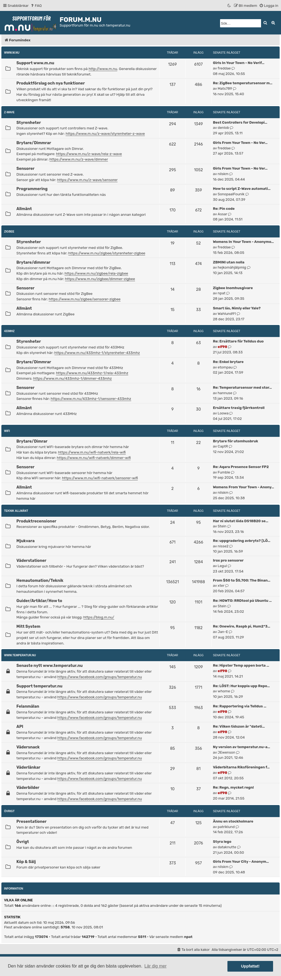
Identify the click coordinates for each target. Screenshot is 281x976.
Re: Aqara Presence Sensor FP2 (241, 467)
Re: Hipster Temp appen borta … (241, 665)
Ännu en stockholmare (233, 821)
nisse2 (223, 546)
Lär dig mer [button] (155, 966)
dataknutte (227, 847)
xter (221, 585)
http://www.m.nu (103, 69)
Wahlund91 (227, 314)
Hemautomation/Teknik (39, 580)
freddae (224, 68)
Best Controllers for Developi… (240, 122)
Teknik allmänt (16, 510)
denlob (223, 128)
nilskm (223, 174)
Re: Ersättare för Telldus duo (238, 341)
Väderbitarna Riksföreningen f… (241, 767)
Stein (222, 526)
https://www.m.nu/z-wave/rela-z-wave (89, 154)
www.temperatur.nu (20, 655)
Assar (222, 214)
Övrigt (9, 811)
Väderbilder (27, 787)
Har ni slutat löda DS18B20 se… (240, 521)
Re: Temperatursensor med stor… (242, 387)
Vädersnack (28, 747)
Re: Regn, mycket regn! (233, 787)
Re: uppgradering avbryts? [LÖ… (241, 541)
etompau (225, 367)
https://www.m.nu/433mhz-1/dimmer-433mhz (72, 378)
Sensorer (25, 168)
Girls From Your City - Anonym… (241, 861)
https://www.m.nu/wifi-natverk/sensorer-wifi (100, 478)
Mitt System (28, 626)
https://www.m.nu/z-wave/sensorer (87, 180)
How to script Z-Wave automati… (242, 189)
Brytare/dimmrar (33, 262)
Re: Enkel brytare (228, 362)
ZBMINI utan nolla (228, 262)
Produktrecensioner (36, 521)
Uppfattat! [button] (250, 966)
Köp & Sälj (26, 861)
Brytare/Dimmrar (33, 142)
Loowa (223, 413)
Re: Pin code (224, 209)
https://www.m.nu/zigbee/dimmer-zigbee (100, 279)
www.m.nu (11, 52)
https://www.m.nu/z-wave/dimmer (78, 159)
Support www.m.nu (35, 62)
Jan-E (223, 632)
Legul (222, 566)
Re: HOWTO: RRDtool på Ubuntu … (242, 601)
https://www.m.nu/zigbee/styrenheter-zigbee (106, 253)
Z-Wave (9, 112)
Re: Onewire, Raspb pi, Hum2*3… (241, 626)
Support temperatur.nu (39, 686)
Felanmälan (27, 706)
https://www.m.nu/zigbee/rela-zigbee (96, 273)
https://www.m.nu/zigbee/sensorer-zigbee (85, 299)
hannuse (225, 393)
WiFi (7, 430)
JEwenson (226, 752)
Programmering (32, 188)
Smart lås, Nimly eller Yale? (236, 308)
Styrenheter (28, 122)
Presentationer (31, 821)
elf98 (222, 347)
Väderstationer (31, 560)
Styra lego (222, 842)
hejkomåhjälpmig (232, 267)
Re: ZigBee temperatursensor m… (242, 83)
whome (224, 691)
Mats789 (225, 88)
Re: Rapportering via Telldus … (239, 706)
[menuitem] (36, 6)
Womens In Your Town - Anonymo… (243, 242)
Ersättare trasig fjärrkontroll (239, 408)
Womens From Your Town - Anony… (243, 487)
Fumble (224, 472)
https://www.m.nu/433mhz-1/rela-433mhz (92, 373)
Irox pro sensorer (228, 560)
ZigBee (9, 231)
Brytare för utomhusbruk (235, 441)
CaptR (223, 446)
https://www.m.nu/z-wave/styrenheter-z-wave (105, 134)
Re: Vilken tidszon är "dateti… (239, 726)
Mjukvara (25, 540)
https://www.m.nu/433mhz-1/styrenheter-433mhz (97, 353)
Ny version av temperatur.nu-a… (241, 747)
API (19, 726)
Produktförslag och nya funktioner (50, 83)
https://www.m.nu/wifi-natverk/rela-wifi (92, 452)
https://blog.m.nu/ (98, 617)
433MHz (9, 331)
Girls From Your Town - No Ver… (240, 143)
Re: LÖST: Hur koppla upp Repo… (241, 686)
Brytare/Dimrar (32, 441)
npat (221, 293)
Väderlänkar (28, 767)
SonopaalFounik (231, 194)
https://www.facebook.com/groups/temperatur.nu (99, 677)
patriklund (226, 827)
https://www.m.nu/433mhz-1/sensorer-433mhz (91, 399)
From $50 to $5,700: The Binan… (241, 580)
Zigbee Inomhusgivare (233, 288)
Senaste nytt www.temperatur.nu (49, 665)
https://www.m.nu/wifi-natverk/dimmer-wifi (94, 458)
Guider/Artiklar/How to (39, 600)
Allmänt (24, 208)
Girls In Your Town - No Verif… (238, 63)
